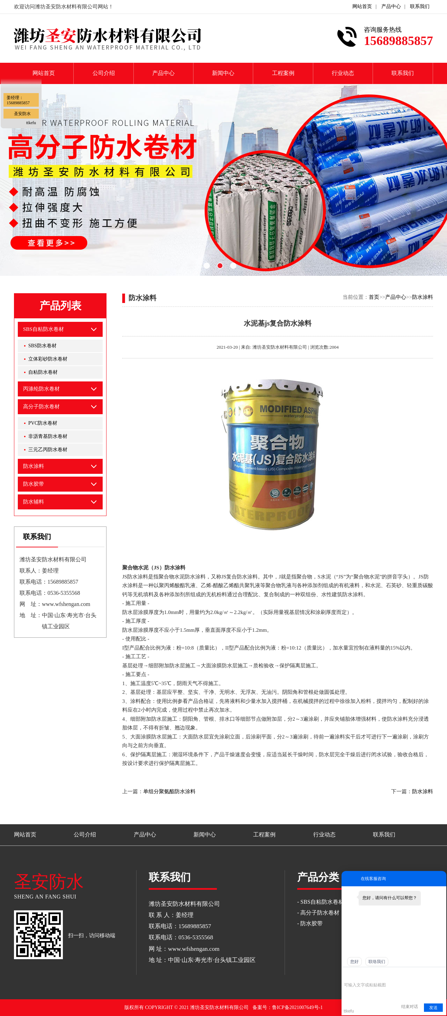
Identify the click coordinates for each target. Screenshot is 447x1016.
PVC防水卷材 (42, 423)
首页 (374, 297)
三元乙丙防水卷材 (47, 449)
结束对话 (409, 1006)
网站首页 (362, 6)
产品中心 (391, 6)
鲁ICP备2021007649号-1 (297, 1007)
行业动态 (343, 73)
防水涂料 (422, 297)
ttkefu (31, 122)
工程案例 (283, 73)
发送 (433, 1007)
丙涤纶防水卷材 (41, 389)
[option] (223, 180)
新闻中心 (223, 73)
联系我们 (420, 6)
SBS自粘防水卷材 (43, 329)
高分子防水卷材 (41, 406)
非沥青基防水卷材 (47, 436)
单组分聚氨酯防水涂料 (169, 791)
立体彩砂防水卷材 (47, 359)
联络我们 (376, 961)
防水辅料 (33, 502)
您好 (354, 961)
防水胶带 (33, 484)
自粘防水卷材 (43, 372)
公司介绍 (104, 73)
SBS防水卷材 (42, 345)
